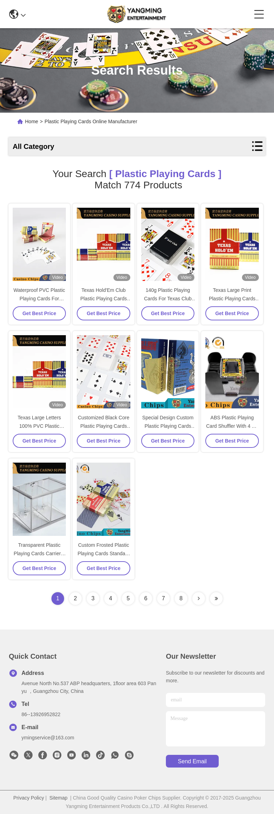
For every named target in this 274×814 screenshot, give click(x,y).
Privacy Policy (28, 798)
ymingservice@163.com (47, 737)
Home (31, 121)
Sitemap (58, 798)
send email (192, 761)
